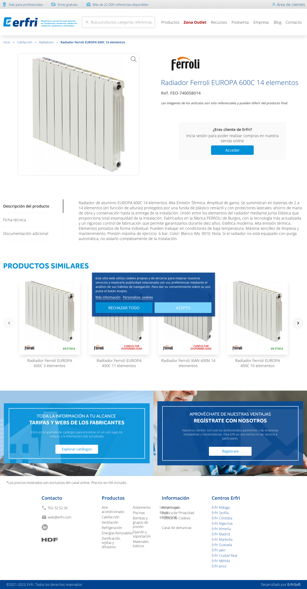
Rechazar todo (123, 307)
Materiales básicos (141, 543)
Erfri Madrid (221, 534)
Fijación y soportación (142, 534)
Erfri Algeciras (222, 523)
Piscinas (139, 513)
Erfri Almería (221, 529)
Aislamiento (142, 507)
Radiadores (48, 42)
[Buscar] (118, 22)
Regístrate (230, 451)
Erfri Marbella (222, 539)
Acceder (232, 150)
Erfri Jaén (218, 550)
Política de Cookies (176, 518)
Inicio (8, 42)
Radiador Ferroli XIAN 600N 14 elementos (188, 363)
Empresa (261, 22)
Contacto (294, 22)
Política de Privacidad (178, 513)
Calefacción (26, 42)
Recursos (219, 22)
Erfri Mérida (221, 561)
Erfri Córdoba (222, 518)
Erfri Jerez (219, 566)
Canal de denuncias (176, 528)
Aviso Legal (170, 507)
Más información (108, 297)
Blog (277, 22)
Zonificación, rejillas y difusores (111, 542)
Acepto (183, 307)
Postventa (240, 22)
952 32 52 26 (58, 508)
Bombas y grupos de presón (140, 522)
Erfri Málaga (221, 507)
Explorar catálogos (77, 449)
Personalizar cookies (138, 297)
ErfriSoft (294, 584)
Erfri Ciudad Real (224, 555)
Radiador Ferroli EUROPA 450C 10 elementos (257, 363)
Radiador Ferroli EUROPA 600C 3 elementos (49, 363)
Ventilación (110, 522)
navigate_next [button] (298, 323)
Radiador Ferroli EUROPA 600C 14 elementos (93, 42)
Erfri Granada (222, 545)
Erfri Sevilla (220, 513)
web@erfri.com (59, 517)
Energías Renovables (117, 533)
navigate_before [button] (9, 323)
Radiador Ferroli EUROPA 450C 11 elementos (119, 363)
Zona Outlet (195, 22)
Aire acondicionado (113, 509)
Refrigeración (112, 528)
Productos (170, 22)
